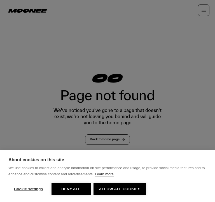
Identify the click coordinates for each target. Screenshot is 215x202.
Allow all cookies (120, 189)
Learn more (104, 174)
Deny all (70, 189)
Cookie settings (28, 189)
